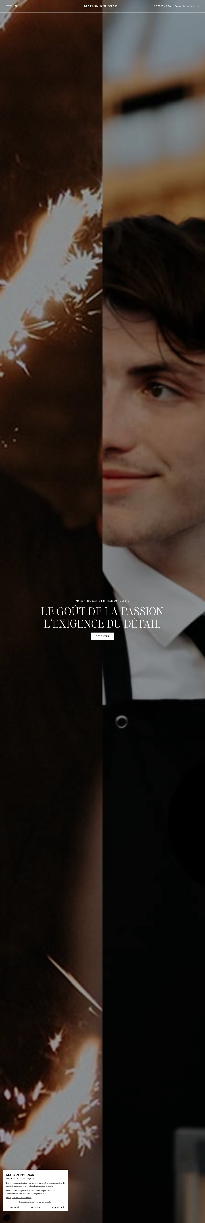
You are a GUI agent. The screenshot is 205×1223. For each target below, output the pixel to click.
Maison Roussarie (102, 6)
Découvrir (102, 637)
